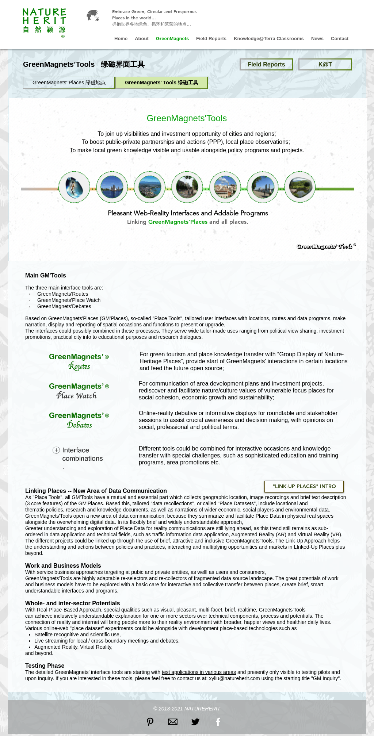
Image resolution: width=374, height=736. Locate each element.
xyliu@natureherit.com (234, 678)
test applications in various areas (199, 672)
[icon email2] (172, 721)
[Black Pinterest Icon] (150, 721)
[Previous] (16, 179)
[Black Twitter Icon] (195, 721)
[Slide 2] (176, 252)
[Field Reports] (266, 64)
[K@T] (325, 64)
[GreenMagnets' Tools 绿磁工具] (161, 83)
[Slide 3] (185, 252)
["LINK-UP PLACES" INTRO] (304, 486)
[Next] (360, 179)
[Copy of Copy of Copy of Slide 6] (193, 252)
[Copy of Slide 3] (201, 252)
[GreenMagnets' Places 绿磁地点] (69, 83)
